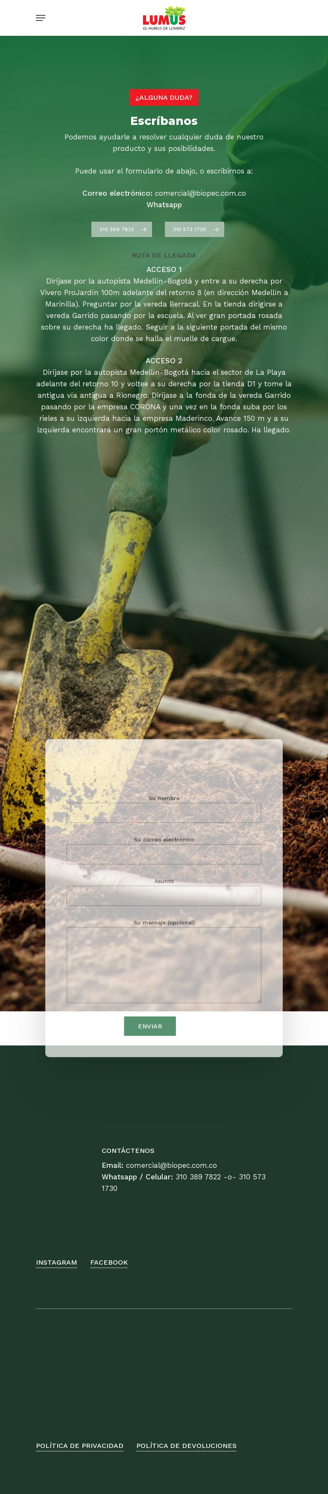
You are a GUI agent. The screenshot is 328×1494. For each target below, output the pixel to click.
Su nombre (164, 824)
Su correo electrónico (164, 858)
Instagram (56, 1262)
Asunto (164, 893)
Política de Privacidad (79, 1446)
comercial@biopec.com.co (171, 1165)
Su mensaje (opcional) (164, 951)
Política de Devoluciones (186, 1446)
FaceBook (109, 1262)
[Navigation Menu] (40, 18)
